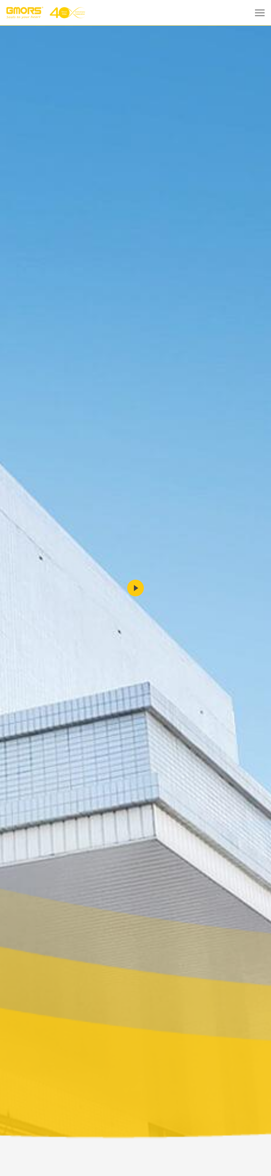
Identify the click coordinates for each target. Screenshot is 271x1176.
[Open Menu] (260, 13)
